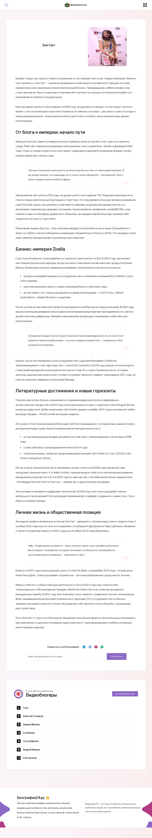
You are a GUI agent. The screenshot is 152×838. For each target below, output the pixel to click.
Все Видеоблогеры (125, 695)
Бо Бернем (29, 734)
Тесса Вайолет (32, 742)
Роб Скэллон (30, 759)
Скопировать (116, 657)
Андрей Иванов (32, 750)
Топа (26, 709)
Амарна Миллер (32, 725)
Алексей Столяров (34, 717)
